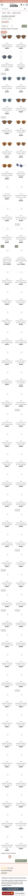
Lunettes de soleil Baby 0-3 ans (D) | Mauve (21, 845)
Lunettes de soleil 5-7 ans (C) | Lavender (21, 743)
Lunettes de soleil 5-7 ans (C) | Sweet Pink (7, 217)
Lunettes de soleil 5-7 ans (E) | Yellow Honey (21, 402)
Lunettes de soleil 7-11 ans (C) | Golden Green (21, 341)
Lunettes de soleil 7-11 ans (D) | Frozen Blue (21, 683)
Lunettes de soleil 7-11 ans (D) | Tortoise (21, 543)
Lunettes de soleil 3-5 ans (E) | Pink (7, 442)
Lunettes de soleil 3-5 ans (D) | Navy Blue (21, 603)
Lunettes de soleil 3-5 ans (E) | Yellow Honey (7, 422)
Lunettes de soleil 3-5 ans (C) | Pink (7, 763)
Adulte (9, 18)
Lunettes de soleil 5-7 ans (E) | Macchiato (7, 483)
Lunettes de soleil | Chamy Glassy (21, 173)
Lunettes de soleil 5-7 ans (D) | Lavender (21, 643)
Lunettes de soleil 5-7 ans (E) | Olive (21, 442)
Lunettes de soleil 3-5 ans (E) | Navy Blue (21, 463)
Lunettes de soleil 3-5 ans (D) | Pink (21, 563)
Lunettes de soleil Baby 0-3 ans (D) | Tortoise (21, 703)
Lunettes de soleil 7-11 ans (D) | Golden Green (7, 683)
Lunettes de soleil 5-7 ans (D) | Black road (21, 45)
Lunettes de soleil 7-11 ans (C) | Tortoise (21, 301)
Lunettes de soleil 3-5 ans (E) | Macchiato (21, 483)
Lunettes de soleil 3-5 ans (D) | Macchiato (21, 623)
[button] (5, 22)
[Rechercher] (12, 8)
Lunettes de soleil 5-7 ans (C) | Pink (7, 723)
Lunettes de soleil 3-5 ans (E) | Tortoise (21, 422)
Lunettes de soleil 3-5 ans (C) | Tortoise (7, 703)
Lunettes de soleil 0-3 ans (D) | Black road (7, 45)
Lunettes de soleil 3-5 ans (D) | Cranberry (7, 280)
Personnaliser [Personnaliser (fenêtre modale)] (19, 893)
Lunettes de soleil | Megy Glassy (7, 195)
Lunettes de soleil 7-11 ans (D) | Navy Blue (7, 603)
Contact (4, 873)
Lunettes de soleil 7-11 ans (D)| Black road (7, 130)
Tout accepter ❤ (12, 889)
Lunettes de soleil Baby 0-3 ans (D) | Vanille (7, 823)
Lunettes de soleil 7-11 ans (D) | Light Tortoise (7, 643)
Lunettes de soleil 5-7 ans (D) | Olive (7, 583)
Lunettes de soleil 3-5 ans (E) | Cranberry (7, 523)
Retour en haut (21, 861)
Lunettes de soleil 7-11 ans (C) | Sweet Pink (21, 217)
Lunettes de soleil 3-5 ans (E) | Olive (7, 463)
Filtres (24, 26)
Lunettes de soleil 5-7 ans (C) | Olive (21, 723)
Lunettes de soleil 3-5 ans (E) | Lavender (21, 503)
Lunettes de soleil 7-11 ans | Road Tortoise (7, 381)
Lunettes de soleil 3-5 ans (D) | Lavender (7, 663)
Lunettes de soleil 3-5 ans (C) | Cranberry (21, 803)
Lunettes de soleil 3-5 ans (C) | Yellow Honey (21, 280)
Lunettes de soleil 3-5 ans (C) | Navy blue (7, 783)
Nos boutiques (6, 870)
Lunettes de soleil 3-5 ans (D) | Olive (21, 583)
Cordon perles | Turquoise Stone (21, 65)
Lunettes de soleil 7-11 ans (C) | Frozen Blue (7, 361)
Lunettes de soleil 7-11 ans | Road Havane (7, 402)
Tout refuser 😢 (8, 893)
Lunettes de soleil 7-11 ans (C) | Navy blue (21, 321)
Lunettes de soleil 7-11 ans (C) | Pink (7, 321)
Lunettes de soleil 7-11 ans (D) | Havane (21, 663)
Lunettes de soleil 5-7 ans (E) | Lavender (7, 503)
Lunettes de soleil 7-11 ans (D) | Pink (7, 563)
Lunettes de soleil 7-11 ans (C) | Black (21, 361)
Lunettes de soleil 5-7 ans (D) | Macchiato (7, 623)
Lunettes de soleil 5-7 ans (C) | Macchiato (7, 743)
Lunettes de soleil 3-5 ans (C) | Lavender (7, 803)
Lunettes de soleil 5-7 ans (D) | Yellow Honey (21, 523)
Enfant (4, 18)
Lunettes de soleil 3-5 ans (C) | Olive (21, 763)
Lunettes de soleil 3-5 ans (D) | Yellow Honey (7, 543)
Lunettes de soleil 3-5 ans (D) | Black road (21, 108)
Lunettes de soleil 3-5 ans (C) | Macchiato (21, 783)
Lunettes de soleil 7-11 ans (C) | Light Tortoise (7, 341)
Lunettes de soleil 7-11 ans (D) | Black (7, 301)
